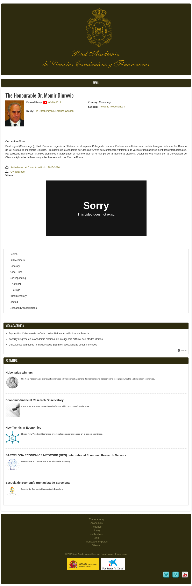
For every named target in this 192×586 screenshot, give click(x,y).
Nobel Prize (16, 272)
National (16, 284)
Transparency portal (96, 541)
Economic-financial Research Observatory (35, 400)
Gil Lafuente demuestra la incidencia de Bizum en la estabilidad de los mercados (53, 344)
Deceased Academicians (23, 308)
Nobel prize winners (19, 372)
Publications (96, 534)
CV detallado (17, 171)
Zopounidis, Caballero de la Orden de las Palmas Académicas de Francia (49, 333)
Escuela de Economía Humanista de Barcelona (38, 482)
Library (96, 530)
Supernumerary (18, 296)
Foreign (16, 290)
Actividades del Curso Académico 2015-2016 (35, 167)
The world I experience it (111, 106)
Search (13, 254)
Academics (97, 523)
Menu (96, 83)
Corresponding (18, 278)
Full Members (17, 260)
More (183, 350)
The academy (96, 519)
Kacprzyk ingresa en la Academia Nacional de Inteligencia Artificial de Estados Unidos (56, 339)
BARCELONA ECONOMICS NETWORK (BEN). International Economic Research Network (66, 455)
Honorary (15, 266)
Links (96, 537)
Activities (96, 526)
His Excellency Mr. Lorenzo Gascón (54, 111)
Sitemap (96, 545)
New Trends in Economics (23, 427)
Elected (14, 302)
